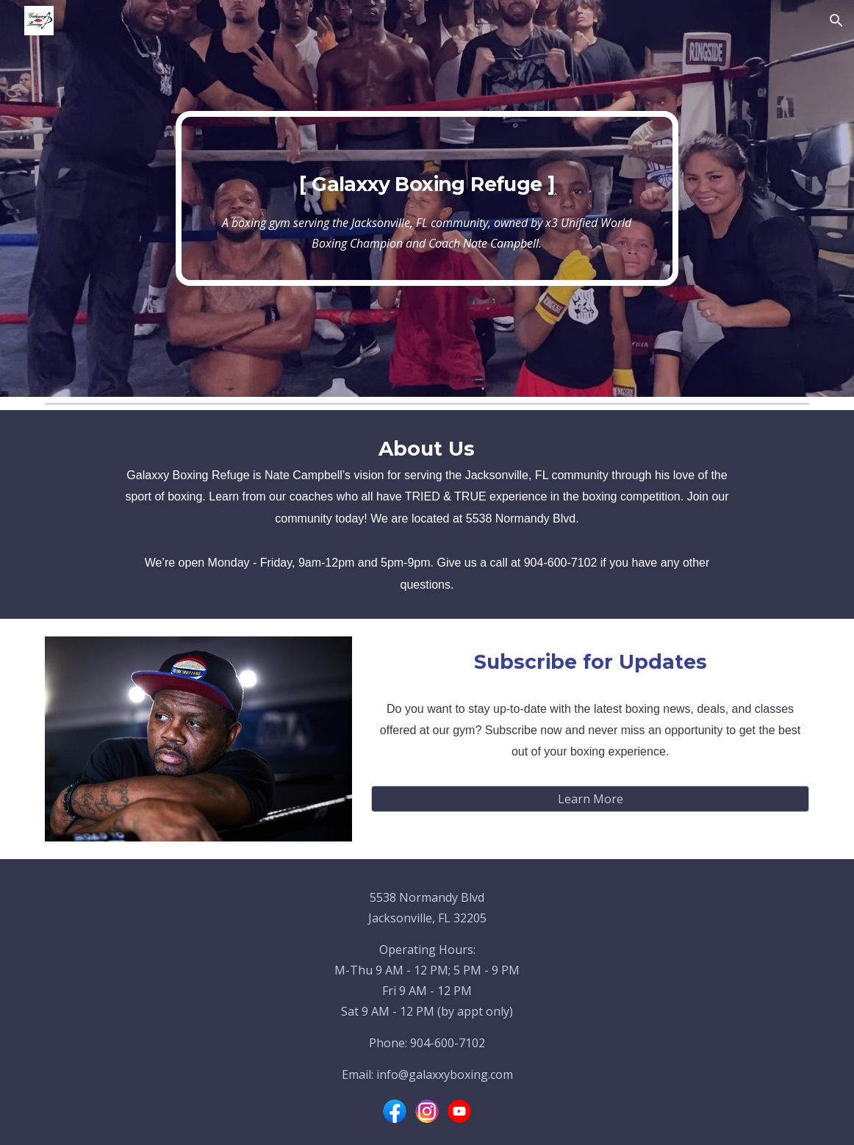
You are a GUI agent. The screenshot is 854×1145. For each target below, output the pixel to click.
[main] (427, 199)
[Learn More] (590, 799)
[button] (836, 20)
